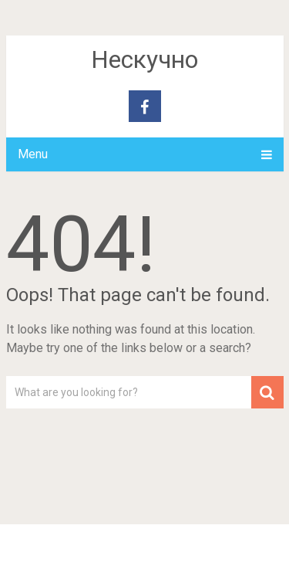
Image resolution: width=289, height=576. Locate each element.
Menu (33, 154)
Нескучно (144, 59)
